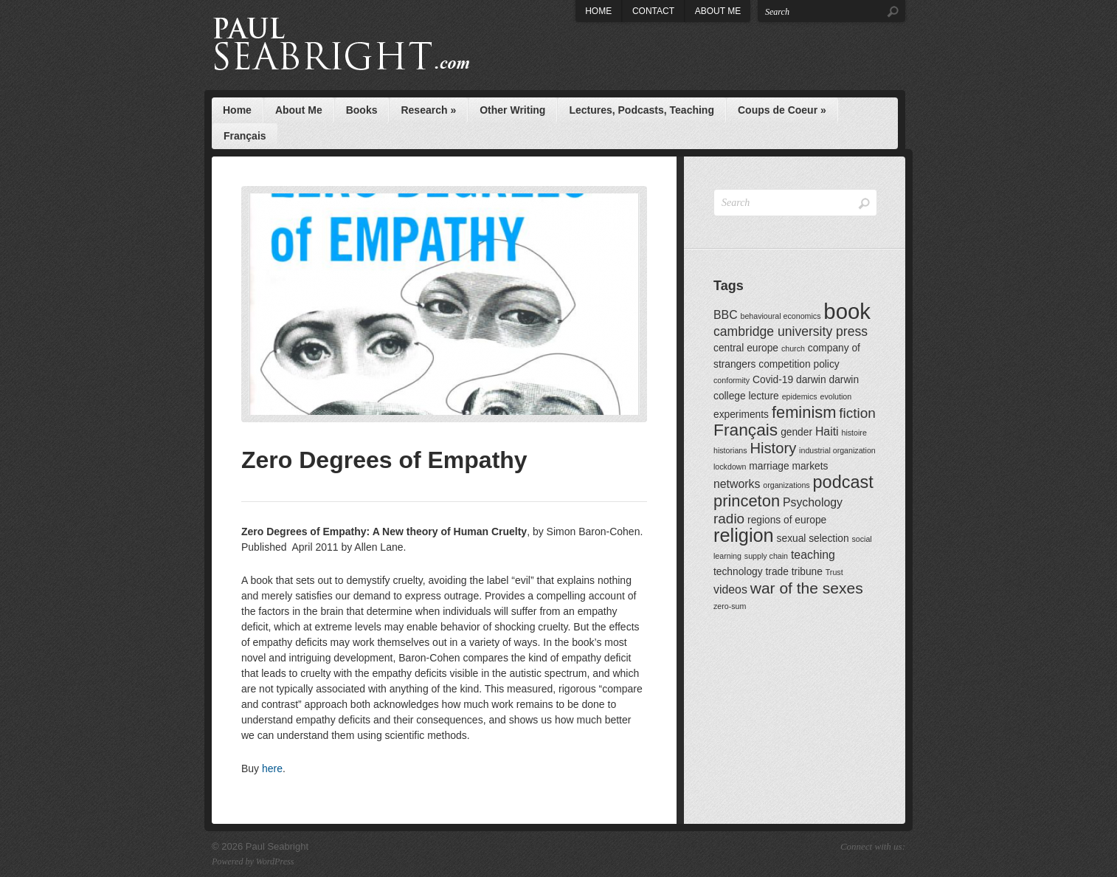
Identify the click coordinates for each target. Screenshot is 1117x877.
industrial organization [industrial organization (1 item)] (837, 450)
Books (362, 110)
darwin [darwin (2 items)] (811, 379)
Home (598, 11)
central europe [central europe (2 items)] (745, 348)
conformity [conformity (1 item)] (731, 380)
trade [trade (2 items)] (776, 571)
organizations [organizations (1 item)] (786, 485)
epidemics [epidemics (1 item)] (799, 396)
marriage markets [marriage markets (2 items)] (788, 466)
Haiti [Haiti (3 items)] (827, 431)
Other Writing (512, 110)
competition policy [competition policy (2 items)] (798, 364)
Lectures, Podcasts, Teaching (641, 110)
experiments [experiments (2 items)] (741, 414)
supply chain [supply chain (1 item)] (766, 555)
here (272, 768)
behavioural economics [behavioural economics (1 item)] (780, 316)
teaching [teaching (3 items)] (813, 554)
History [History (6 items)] (773, 448)
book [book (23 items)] (847, 311)
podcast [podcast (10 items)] (843, 482)
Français (245, 136)
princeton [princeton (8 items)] (746, 501)
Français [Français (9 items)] (745, 429)
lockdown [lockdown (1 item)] (729, 466)
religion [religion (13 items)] (743, 535)
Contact (653, 11)
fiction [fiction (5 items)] (857, 413)
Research (428, 110)
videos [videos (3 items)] (730, 589)
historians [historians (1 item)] (730, 450)
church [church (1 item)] (793, 348)
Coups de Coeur (782, 110)
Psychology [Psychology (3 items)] (813, 502)
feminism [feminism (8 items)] (804, 412)
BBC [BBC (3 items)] (725, 315)
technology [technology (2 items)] (738, 571)
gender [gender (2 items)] (796, 432)
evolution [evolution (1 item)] (836, 396)
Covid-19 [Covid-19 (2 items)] (773, 379)
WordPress (275, 861)
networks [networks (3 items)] (736, 484)
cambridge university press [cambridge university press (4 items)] (790, 331)
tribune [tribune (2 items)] (807, 571)
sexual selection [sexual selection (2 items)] (813, 538)
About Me (718, 11)
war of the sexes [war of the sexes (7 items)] (806, 587)
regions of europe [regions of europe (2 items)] (786, 520)
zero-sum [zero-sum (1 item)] (729, 606)
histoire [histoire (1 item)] (853, 432)
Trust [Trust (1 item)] (834, 572)
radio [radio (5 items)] (728, 518)
